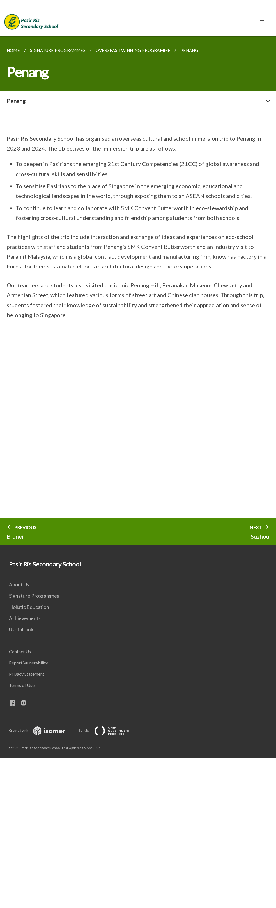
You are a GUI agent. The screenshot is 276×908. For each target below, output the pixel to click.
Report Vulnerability (28, 662)
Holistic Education (29, 607)
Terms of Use (21, 685)
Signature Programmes (34, 596)
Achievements (25, 618)
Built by (109, 730)
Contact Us (20, 651)
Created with (41, 730)
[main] (138, 290)
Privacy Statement (26, 674)
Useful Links (22, 629)
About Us (19, 584)
